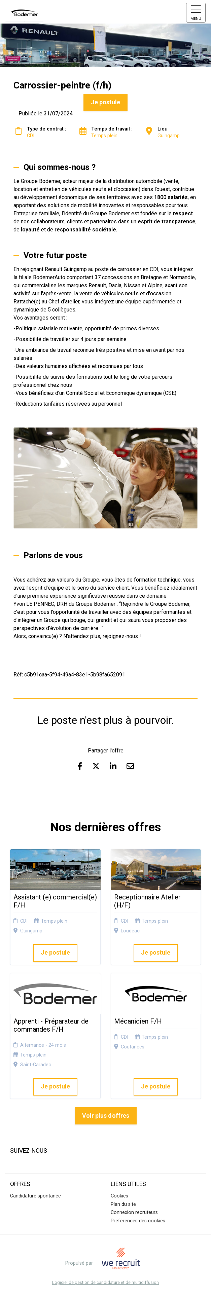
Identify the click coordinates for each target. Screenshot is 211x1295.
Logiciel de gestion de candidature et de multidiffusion (105, 1283)
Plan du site (123, 1204)
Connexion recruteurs (134, 1212)
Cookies (119, 1196)
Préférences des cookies (138, 1221)
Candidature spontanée (35, 1196)
